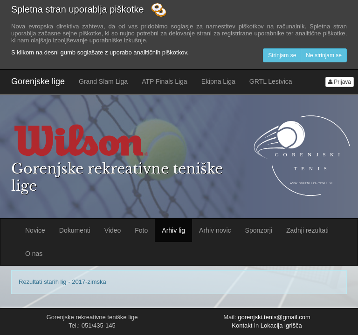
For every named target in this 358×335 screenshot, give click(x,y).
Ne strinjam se (324, 55)
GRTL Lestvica (270, 81)
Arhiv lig (173, 230)
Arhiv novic (215, 230)
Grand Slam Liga (103, 81)
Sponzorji (258, 230)
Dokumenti (74, 230)
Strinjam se (282, 55)
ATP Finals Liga (164, 81)
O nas (33, 253)
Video (112, 230)
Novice (35, 230)
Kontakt (242, 325)
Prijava (339, 82)
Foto (141, 230)
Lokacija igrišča (281, 325)
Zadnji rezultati (307, 230)
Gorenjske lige (38, 81)
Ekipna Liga (218, 81)
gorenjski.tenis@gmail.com (274, 317)
